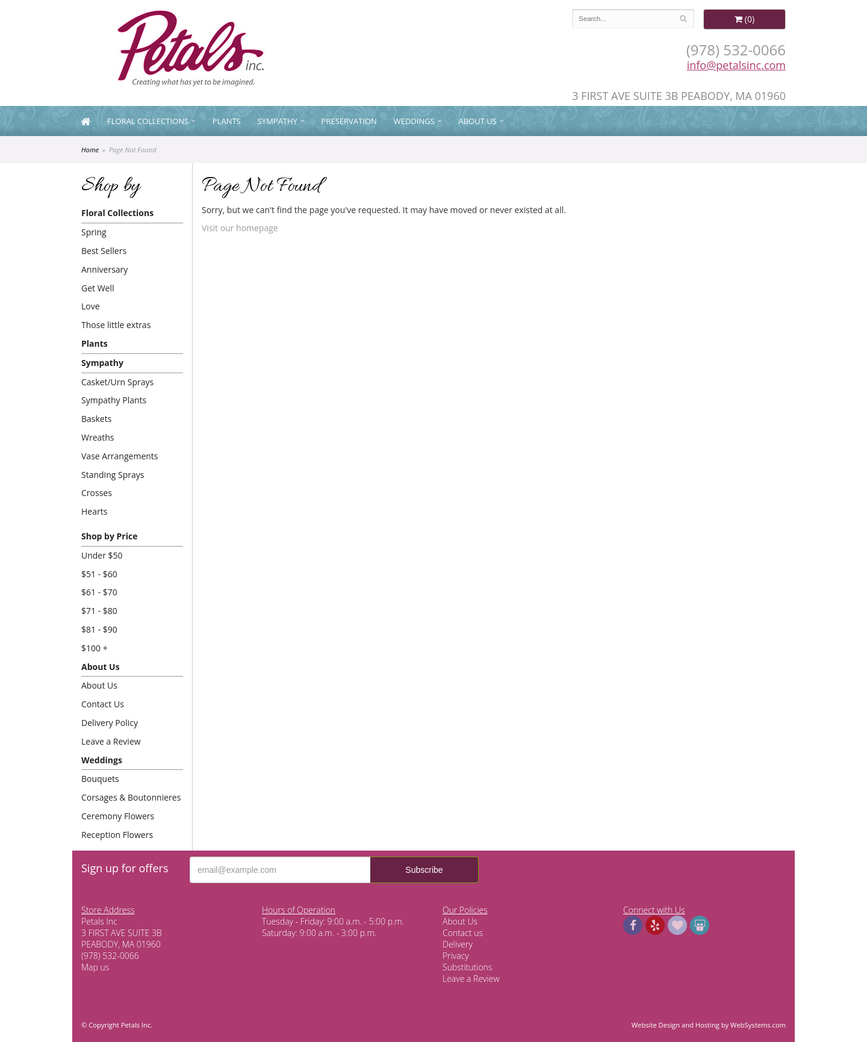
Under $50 (102, 555)
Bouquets (100, 778)
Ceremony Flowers (117, 816)
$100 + (94, 648)
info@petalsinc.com (736, 65)
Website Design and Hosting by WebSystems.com (709, 1024)
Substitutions (467, 967)
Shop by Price (109, 536)
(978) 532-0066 (736, 50)
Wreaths (97, 437)
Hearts (94, 511)
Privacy (456, 955)
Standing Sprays (112, 474)
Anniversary (104, 269)
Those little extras (116, 324)
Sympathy (277, 121)
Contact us (463, 932)
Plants (227, 121)
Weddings (414, 121)
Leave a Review (111, 741)
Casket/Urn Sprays (117, 382)
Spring (94, 232)
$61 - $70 (99, 592)
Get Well (97, 288)
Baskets (96, 418)
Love (90, 306)
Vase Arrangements (119, 456)
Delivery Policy (109, 722)
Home (90, 149)
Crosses (96, 492)
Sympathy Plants (113, 400)
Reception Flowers (117, 834)
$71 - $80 (99, 610)
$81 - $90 (99, 629)
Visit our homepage (240, 228)
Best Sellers (103, 250)
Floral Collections (147, 121)
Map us (95, 967)
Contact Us (102, 704)
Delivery (458, 944)
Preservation (349, 121)
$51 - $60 (99, 574)
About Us (478, 121)
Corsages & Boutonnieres (131, 797)
